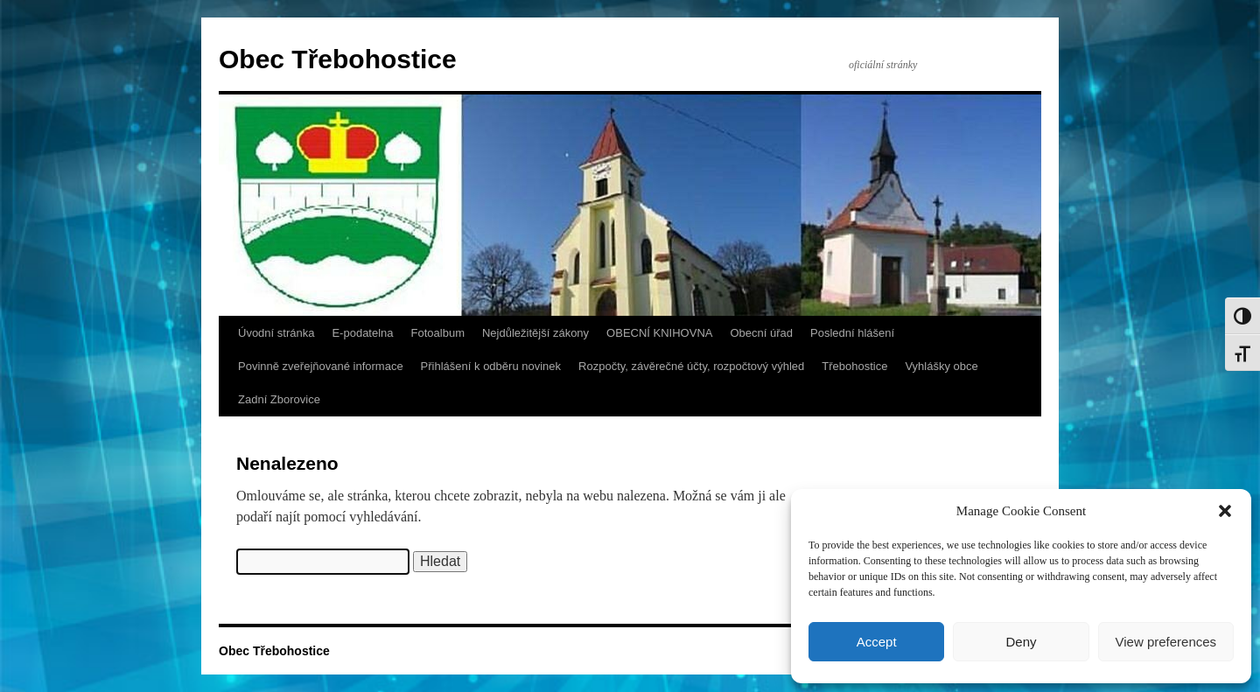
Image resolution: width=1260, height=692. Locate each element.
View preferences (1166, 641)
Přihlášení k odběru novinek (491, 366)
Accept (877, 641)
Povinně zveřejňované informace (320, 366)
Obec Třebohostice (338, 59)
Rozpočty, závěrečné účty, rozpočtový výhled (691, 366)
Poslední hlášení (852, 332)
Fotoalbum (438, 332)
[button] (1225, 511)
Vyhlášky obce (941, 366)
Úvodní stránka (276, 332)
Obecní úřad (761, 332)
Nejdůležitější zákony (535, 332)
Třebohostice (854, 366)
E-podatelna (362, 332)
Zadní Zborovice (279, 399)
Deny (1020, 641)
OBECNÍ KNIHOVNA (659, 332)
